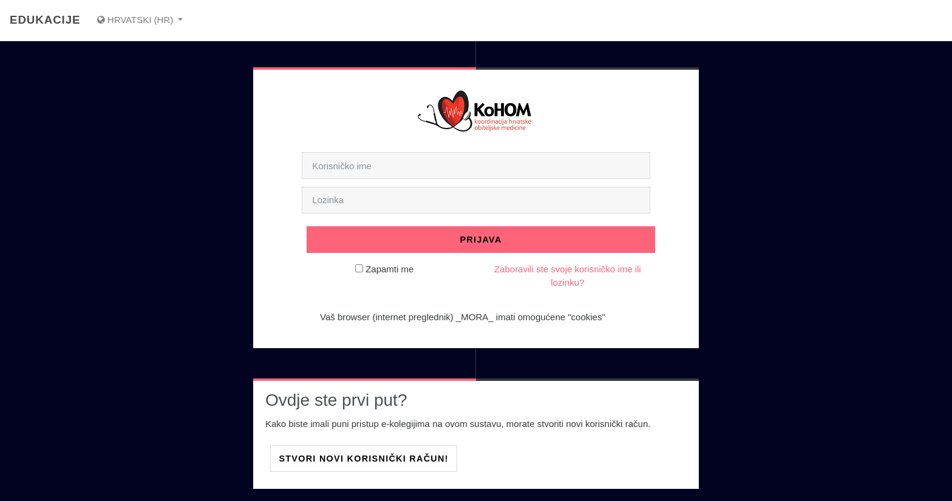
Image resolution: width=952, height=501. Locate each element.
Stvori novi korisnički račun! (363, 458)
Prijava (480, 239)
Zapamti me (389, 269)
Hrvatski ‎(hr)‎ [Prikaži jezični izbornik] (136, 20)
